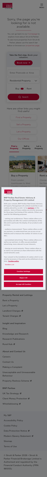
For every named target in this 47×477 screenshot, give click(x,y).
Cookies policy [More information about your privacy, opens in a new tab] (13, 261)
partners (31, 208)
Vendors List (9, 265)
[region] (23, 238)
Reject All (23, 278)
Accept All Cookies (23, 284)
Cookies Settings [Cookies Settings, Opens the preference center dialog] (23, 271)
